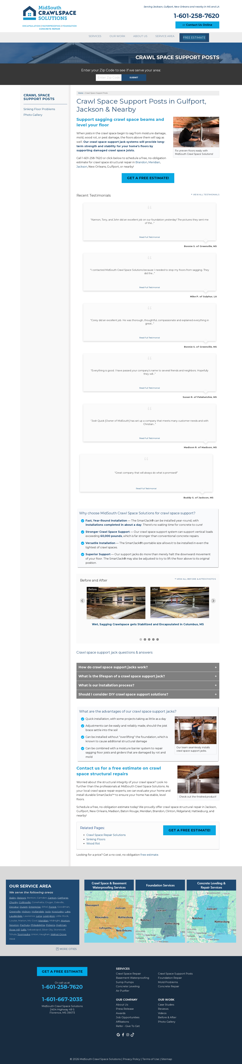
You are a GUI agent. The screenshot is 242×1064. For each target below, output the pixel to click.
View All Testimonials (206, 192)
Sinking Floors (95, 837)
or (197, 24)
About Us (138, 36)
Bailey (12, 895)
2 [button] (145, 637)
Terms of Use (150, 1057)
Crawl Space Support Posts (39, 95)
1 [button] (140, 637)
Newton (14, 923)
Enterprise (35, 905)
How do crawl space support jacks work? (113, 665)
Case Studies (166, 1002)
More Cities (68, 947)
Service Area (164, 36)
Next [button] (213, 598)
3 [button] (149, 637)
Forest (52, 905)
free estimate (149, 853)
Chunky (13, 900)
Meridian (154, 160)
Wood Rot (93, 841)
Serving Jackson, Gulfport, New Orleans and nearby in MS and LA (181, 7)
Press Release (125, 1007)
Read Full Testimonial (149, 235)
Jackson (81, 164)
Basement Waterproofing (132, 976)
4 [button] (153, 637)
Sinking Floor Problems (39, 107)
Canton (52, 895)
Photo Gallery (33, 113)
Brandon (141, 160)
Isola (48, 909)
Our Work (113, 36)
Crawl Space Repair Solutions (106, 833)
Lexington (49, 914)
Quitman (61, 923)
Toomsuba (23, 932)
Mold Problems (168, 980)
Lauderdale (15, 914)
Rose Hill (14, 927)
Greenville (15, 909)
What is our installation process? (106, 683)
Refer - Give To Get (128, 1024)
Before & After (167, 1015)
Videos (162, 1011)
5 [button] (157, 637)
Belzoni (21, 895)
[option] (148, 605)
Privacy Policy (131, 1057)
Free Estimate (195, 36)
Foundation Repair (170, 976)
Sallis (23, 927)
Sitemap (166, 1057)
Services (89, 36)
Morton (65, 918)
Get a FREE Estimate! (148, 176)
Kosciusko (58, 909)
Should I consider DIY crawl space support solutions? (123, 692)
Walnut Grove (58, 932)
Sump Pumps (125, 980)
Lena (39, 914)
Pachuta (25, 923)
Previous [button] (82, 598)
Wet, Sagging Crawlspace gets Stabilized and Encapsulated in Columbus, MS (148, 622)
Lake (67, 909)
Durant (24, 905)
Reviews (163, 1007)
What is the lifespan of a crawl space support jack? (121, 674)
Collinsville (25, 900)
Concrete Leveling (127, 984)
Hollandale (38, 909)
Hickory (26, 909)
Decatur (14, 905)
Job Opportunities (127, 1015)
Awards (120, 1011)
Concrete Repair (168, 984)
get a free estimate (62, 970)
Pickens (50, 923)
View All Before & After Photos (196, 577)
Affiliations (122, 1019)
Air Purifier (122, 988)
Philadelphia (38, 923)
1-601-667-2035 (62, 997)
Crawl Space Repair (128, 971)
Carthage (62, 895)
